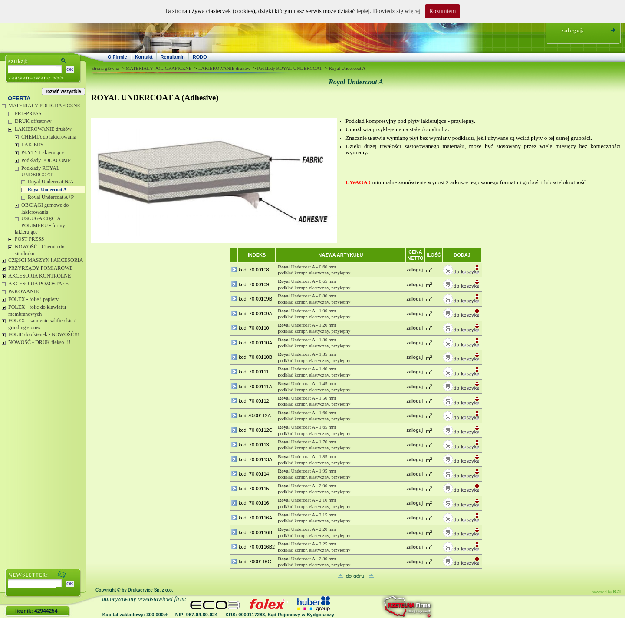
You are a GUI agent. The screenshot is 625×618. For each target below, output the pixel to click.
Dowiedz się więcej (397, 11)
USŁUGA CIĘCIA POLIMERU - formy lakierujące (40, 225)
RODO (200, 56)
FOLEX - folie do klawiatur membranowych (37, 310)
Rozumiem (442, 11)
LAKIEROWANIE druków (43, 129)
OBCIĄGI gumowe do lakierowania (45, 208)
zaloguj (414, 269)
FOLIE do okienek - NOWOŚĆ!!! (43, 334)
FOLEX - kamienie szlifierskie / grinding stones (42, 323)
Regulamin (173, 56)
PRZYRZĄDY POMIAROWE (40, 268)
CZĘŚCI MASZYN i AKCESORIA (45, 260)
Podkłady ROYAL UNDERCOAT (40, 171)
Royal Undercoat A (47, 189)
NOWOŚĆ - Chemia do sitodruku (39, 250)
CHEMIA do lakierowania (48, 137)
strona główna (105, 68)
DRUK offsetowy (33, 121)
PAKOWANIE (23, 291)
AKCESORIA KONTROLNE (39, 276)
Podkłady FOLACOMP (46, 160)
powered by (606, 592)
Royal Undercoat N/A (50, 181)
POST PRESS (29, 239)
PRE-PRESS (28, 113)
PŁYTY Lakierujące (42, 152)
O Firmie (117, 56)
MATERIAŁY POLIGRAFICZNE (44, 105)
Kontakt (144, 56)
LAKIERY (32, 145)
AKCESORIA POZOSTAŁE (38, 284)
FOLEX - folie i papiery (33, 299)
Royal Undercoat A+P (51, 197)
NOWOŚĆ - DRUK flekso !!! (39, 342)
